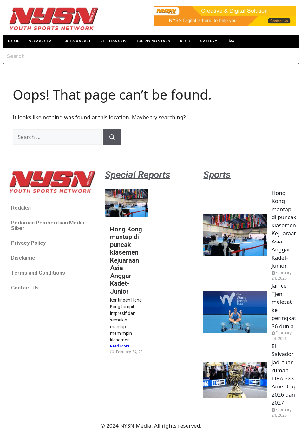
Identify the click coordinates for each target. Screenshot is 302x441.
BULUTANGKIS (113, 41)
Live (230, 41)
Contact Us (25, 287)
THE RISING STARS (153, 41)
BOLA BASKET (77, 41)
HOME (13, 41)
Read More (120, 346)
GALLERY (208, 41)
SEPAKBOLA (40, 41)
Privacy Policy (28, 243)
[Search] (112, 137)
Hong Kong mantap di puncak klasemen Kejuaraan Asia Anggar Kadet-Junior (126, 260)
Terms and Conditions (38, 272)
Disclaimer (24, 258)
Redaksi (21, 207)
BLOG (185, 41)
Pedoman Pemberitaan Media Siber (47, 225)
